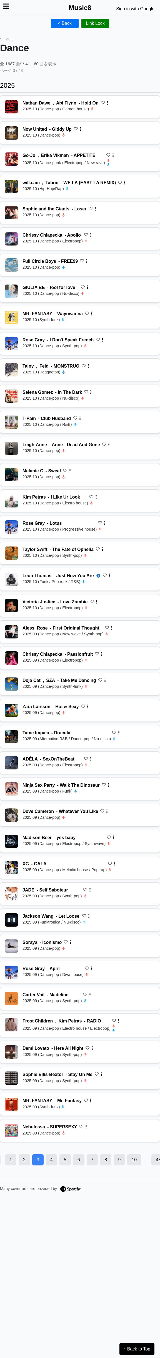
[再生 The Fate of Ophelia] (11, 553)
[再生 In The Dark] (11, 396)
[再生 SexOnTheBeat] (11, 762)
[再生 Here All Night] (11, 1052)
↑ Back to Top (137, 1349)
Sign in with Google (135, 8)
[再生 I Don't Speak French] (11, 343)
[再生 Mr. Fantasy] (11, 1104)
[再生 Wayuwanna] (11, 317)
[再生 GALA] (11, 867)
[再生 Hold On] (11, 106)
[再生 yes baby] (11, 841)
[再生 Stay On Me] (11, 1078)
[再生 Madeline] (11, 998)
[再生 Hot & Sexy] (11, 710)
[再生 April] (11, 972)
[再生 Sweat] (11, 474)
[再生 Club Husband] (11, 422)
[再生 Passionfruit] (11, 658)
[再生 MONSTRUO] (11, 369)
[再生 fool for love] (11, 291)
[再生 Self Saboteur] (11, 893)
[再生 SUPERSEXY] (11, 1130)
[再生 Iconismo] (11, 946)
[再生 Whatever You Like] (11, 815)
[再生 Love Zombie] (11, 605)
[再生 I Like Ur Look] (11, 500)
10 (134, 1159)
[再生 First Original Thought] (11, 631)
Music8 (80, 7)
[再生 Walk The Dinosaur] (11, 789)
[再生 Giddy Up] (11, 133)
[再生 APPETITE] (11, 159)
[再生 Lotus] (11, 527)
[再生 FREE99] (11, 265)
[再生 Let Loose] (11, 920)
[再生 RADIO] (11, 1024)
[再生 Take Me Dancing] (11, 684)
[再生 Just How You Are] (11, 579)
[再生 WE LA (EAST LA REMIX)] (11, 186)
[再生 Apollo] (11, 239)
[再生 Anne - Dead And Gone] (11, 448)
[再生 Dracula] (11, 736)
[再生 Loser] (11, 212)
